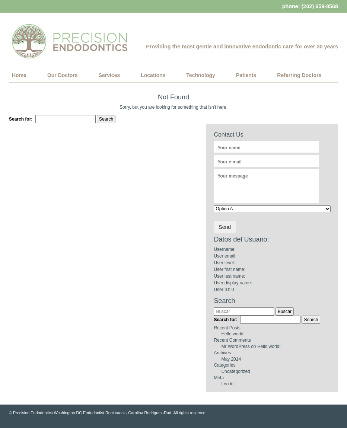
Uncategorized (235, 371)
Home (19, 75)
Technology (200, 75)
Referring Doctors (299, 75)
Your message (232, 176)
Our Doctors (62, 75)
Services (109, 75)
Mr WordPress (235, 346)
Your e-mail (229, 162)
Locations (153, 75)
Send (225, 227)
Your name (228, 147)
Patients (246, 75)
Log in (227, 384)
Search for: (20, 119)
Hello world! (233, 333)
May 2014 (231, 359)
